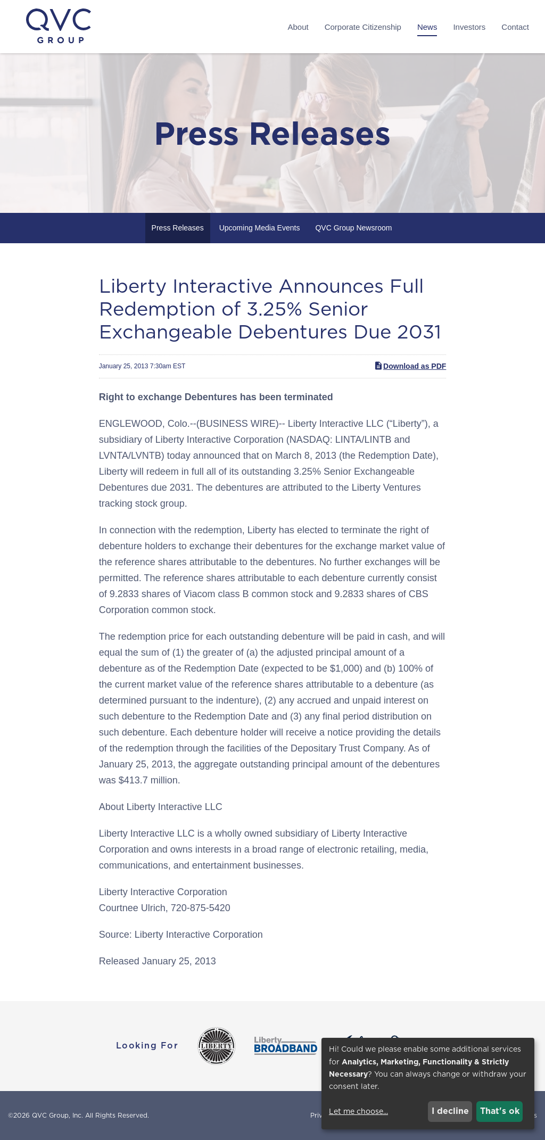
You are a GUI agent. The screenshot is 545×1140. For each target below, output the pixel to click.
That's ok (499, 1111)
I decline (450, 1111)
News (427, 26)
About (297, 26)
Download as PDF (410, 365)
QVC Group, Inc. (57, 1115)
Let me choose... (358, 1111)
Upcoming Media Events (259, 228)
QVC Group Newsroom (353, 228)
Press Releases (178, 228)
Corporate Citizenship (363, 26)
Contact (515, 26)
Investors (469, 26)
